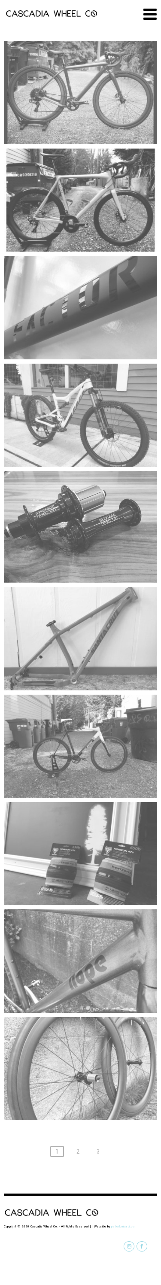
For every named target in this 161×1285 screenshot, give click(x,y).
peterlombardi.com (124, 1226)
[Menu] (150, 15)
